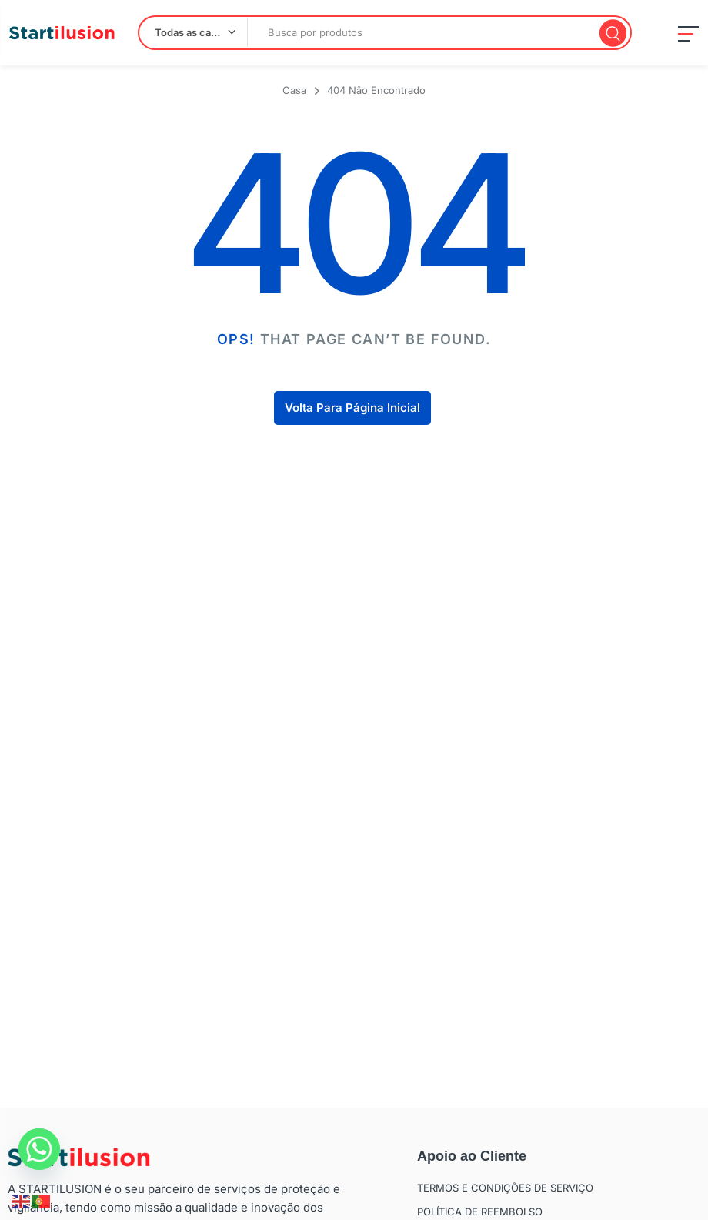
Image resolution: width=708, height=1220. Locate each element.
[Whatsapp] (39, 1149)
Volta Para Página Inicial (352, 407)
